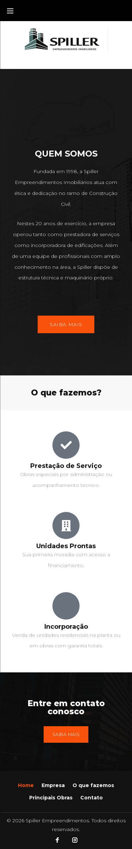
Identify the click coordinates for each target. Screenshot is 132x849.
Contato (91, 797)
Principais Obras (51, 797)
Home (26, 785)
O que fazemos (93, 785)
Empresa (53, 785)
